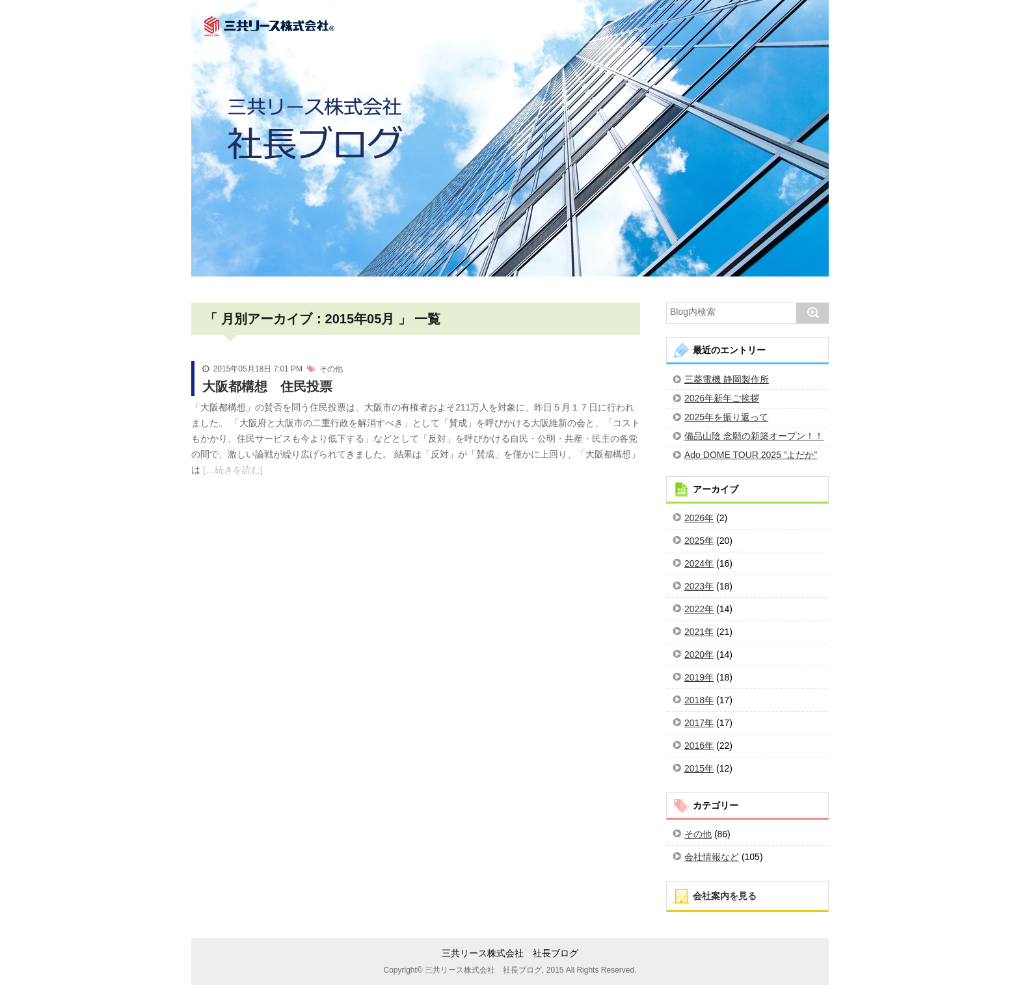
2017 (694, 723)
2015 (694, 768)
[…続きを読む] (231, 470)
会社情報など (711, 857)
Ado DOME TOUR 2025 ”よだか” (750, 455)
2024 (694, 563)
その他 (331, 368)
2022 (694, 609)
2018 (694, 700)
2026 (694, 518)
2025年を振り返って (726, 417)
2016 (694, 745)
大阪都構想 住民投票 (267, 386)
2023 (694, 586)
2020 (694, 654)
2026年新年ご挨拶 (721, 398)
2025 (694, 540)
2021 (694, 632)
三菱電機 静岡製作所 (726, 379)
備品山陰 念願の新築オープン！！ (754, 436)
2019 (694, 677)
